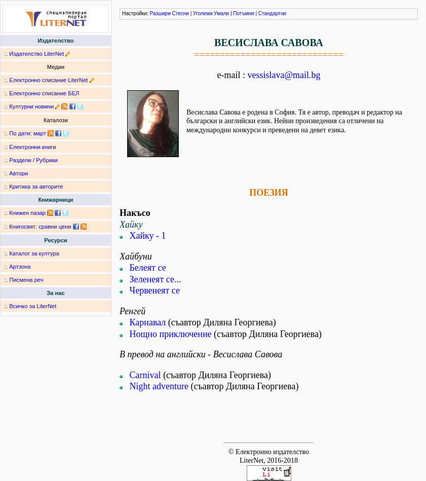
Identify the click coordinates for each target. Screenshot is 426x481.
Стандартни (272, 13)
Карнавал (148, 322)
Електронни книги (32, 147)
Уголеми (203, 13)
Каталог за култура (34, 253)
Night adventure (159, 386)
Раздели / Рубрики (33, 160)
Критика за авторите (36, 186)
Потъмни (243, 13)
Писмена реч (26, 280)
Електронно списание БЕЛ (44, 93)
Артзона (19, 267)
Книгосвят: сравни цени (40, 227)
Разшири (160, 13)
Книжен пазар (27, 213)
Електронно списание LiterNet (48, 80)
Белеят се (148, 268)
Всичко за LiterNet (32, 306)
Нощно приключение (171, 334)
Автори (18, 173)
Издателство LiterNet (36, 54)
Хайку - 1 (148, 236)
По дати (19, 133)
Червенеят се (155, 290)
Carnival (145, 375)
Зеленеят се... (155, 279)
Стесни (180, 13)
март (39, 133)
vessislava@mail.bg (283, 75)
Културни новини (31, 106)
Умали (221, 13)
